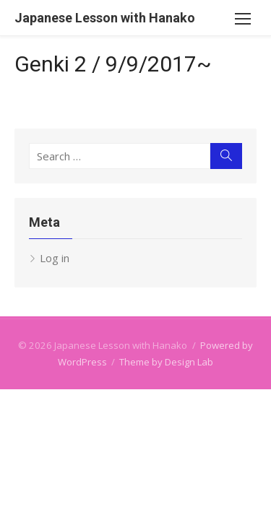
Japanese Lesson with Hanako (104, 17)
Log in (54, 258)
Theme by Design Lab (166, 361)
